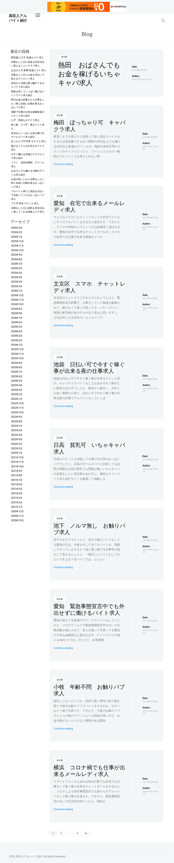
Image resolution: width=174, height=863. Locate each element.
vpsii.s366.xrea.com (141, 79)
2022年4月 (16, 439)
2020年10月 (17, 520)
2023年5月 (16, 380)
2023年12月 (17, 349)
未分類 (64, 57)
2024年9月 (16, 308)
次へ (87, 833)
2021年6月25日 (150, 701)
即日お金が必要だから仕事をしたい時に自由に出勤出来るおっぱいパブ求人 (27, 103)
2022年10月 (17, 412)
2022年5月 (16, 435)
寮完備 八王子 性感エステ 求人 (27, 57)
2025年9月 (16, 254)
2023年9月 (16, 363)
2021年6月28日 (150, 298)
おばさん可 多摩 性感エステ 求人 (28, 70)
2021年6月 (16, 484)
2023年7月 (16, 371)
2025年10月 (17, 250)
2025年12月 (17, 241)
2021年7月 (16, 480)
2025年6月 (16, 268)
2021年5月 (16, 488)
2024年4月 (16, 331)
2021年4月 (16, 493)
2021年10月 (17, 466)
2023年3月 (16, 390)
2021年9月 (16, 471)
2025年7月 (16, 263)
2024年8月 (16, 313)
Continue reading (63, 164)
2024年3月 (16, 335)
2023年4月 (16, 385)
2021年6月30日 (139, 70)
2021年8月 (16, 475)
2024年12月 (17, 295)
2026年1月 (16, 236)
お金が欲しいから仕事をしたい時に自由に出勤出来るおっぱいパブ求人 (27, 183)
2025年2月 (16, 286)
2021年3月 (16, 498)
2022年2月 (16, 448)
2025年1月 (16, 290)
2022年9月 (16, 416)
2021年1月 (16, 507)
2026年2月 (16, 232)
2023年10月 (17, 358)
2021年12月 (17, 457)
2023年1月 (16, 399)
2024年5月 (16, 326)
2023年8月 (16, 367)
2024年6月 (16, 322)
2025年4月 (16, 277)
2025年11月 (17, 245)
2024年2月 (16, 340)
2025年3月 (16, 281)
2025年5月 (16, 272)
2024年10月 (17, 304)
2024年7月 (16, 318)
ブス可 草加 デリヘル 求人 (25, 203)
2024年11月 (17, 299)
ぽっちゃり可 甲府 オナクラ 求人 (28, 141)
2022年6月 (16, 430)
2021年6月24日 (150, 782)
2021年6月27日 (150, 459)
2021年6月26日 (150, 540)
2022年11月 (17, 407)
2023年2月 (16, 394)
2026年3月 (16, 227)
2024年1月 (16, 344)
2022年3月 (16, 444)
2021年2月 (16, 502)
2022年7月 (16, 426)
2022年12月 (17, 403)
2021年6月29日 (150, 217)
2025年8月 (16, 259)
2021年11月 (17, 462)
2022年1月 (16, 452)
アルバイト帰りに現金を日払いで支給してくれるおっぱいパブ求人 (27, 195)
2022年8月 (16, 421)
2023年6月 (16, 376)
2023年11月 (17, 354)
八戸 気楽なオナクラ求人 (25, 120)
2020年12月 (17, 511)
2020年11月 (17, 516)
